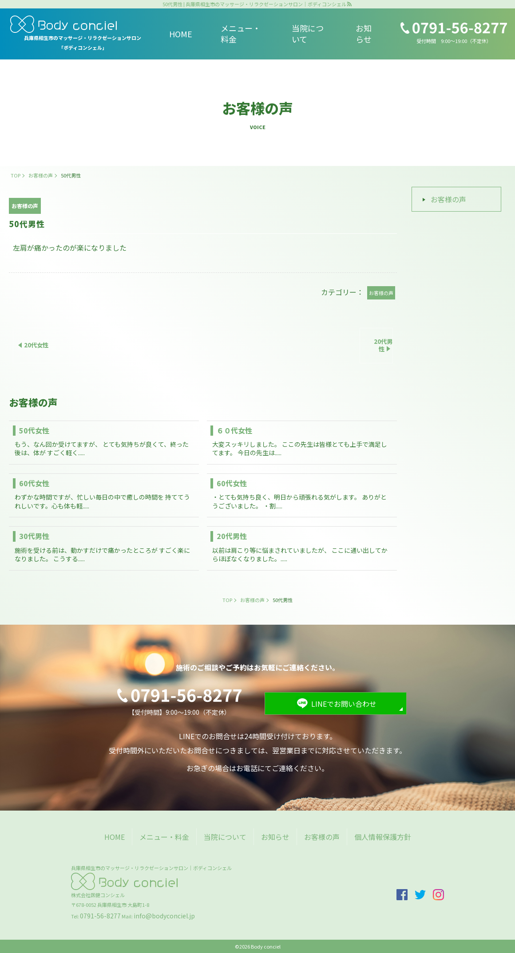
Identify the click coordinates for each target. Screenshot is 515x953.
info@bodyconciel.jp (164, 915)
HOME (180, 33)
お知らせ (364, 33)
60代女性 (34, 483)
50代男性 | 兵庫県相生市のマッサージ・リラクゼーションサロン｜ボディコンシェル (254, 4)
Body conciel (266, 946)
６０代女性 (234, 430)
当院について (308, 33)
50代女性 (34, 430)
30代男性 (34, 536)
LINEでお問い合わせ (343, 703)
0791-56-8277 (100, 915)
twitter (420, 894)
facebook (402, 894)
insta (438, 894)
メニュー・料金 (241, 33)
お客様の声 (448, 199)
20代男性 (232, 536)
